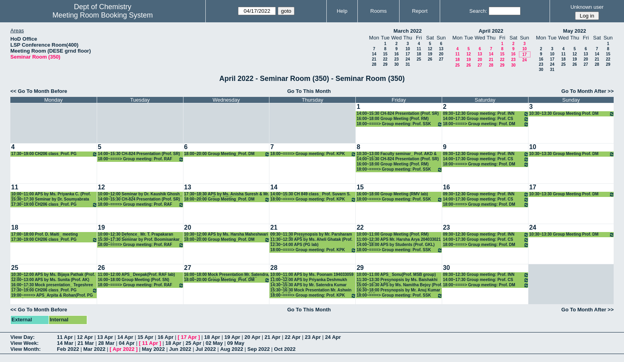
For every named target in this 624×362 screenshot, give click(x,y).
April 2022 (491, 31)
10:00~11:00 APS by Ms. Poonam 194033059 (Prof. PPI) (311, 274)
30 (396, 64)
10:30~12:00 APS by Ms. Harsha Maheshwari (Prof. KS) (226, 234)
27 (441, 59)
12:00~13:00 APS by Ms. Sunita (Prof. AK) (50, 279)
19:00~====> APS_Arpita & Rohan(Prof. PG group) (52, 295)
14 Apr (125, 337)
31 (408, 64)
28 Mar (106, 343)
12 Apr (85, 337)
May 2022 (574, 31)
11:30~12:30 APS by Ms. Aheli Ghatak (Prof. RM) (311, 239)
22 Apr (292, 337)
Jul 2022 (205, 349)
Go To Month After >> (588, 91)
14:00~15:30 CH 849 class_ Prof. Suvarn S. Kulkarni (310, 194)
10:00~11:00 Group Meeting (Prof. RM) (393, 234)
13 (441, 49)
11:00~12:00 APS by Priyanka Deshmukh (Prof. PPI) (308, 280)
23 (396, 59)
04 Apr (127, 343)
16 (396, 54)
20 (441, 54)
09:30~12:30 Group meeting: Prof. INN (486, 113)
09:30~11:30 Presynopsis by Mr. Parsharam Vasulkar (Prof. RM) (311, 234)
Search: (478, 11)
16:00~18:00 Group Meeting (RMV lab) (392, 194)
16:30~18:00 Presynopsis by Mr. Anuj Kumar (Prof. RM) (398, 290)
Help (342, 11)
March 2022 (408, 31)
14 (374, 54)
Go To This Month (309, 91)
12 (430, 49)
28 (374, 64)
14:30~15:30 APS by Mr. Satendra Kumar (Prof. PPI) (308, 285)
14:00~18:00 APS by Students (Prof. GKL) (396, 244)
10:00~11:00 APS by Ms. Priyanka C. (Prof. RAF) (51, 194)
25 (419, 59)
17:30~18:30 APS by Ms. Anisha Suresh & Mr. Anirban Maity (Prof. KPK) (226, 194)
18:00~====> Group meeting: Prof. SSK (400, 124)
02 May (214, 343)
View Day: (22, 337)
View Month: (25, 349)
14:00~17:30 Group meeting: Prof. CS (486, 119)
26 (430, 59)
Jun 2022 (180, 349)
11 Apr (65, 337)
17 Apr (189, 337)
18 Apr (212, 337)
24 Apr (333, 337)
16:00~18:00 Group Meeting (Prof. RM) (393, 118)
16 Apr (166, 337)
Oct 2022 (285, 349)
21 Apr (273, 337)
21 (374, 59)
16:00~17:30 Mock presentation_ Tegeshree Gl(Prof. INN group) (52, 285)
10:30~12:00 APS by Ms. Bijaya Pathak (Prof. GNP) (53, 274)
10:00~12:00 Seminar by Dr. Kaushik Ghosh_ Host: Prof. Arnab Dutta (140, 194)
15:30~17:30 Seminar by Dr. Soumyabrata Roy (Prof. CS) (50, 199)
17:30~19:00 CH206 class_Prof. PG (54, 154)
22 (385, 59)
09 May (235, 343)
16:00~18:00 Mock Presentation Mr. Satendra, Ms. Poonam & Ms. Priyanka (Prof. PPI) (226, 274)
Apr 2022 (124, 349)
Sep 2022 (259, 349)
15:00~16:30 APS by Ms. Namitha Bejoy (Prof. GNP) (399, 285)
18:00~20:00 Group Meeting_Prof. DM (227, 154)
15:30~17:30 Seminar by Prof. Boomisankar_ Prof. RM (140, 239)
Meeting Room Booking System (103, 15)
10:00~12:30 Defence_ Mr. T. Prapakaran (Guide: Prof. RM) (135, 234)
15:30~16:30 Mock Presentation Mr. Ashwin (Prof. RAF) (310, 290)
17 (408, 54)
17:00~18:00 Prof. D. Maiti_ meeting (44, 234)
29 (385, 64)
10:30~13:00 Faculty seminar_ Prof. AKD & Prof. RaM (397, 154)
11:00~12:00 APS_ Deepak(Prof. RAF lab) (136, 274)
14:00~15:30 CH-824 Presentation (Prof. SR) (398, 113)
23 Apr (313, 337)
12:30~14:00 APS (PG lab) (294, 244)
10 (408, 49)
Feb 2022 (68, 349)
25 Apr (193, 343)
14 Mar (65, 343)
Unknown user (586, 7)
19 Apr (232, 337)
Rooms (378, 11)
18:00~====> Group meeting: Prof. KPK (313, 154)
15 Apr (145, 337)
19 (430, 54)
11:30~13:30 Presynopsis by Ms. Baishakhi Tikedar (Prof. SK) (397, 280)
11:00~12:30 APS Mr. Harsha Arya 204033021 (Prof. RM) (399, 239)
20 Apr (252, 337)
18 (419, 54)
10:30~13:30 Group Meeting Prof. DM (571, 113)
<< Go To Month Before (38, 91)
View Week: (24, 343)
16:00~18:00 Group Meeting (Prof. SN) (133, 279)
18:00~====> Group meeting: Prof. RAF (141, 159)
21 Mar (86, 343)
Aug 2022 (231, 349)
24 (408, 59)
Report (419, 11)
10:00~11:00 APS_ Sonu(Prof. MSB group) (396, 274)
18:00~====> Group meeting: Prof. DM (486, 124)
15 (385, 54)
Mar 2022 (94, 349)
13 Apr (105, 337)
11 (419, 49)
